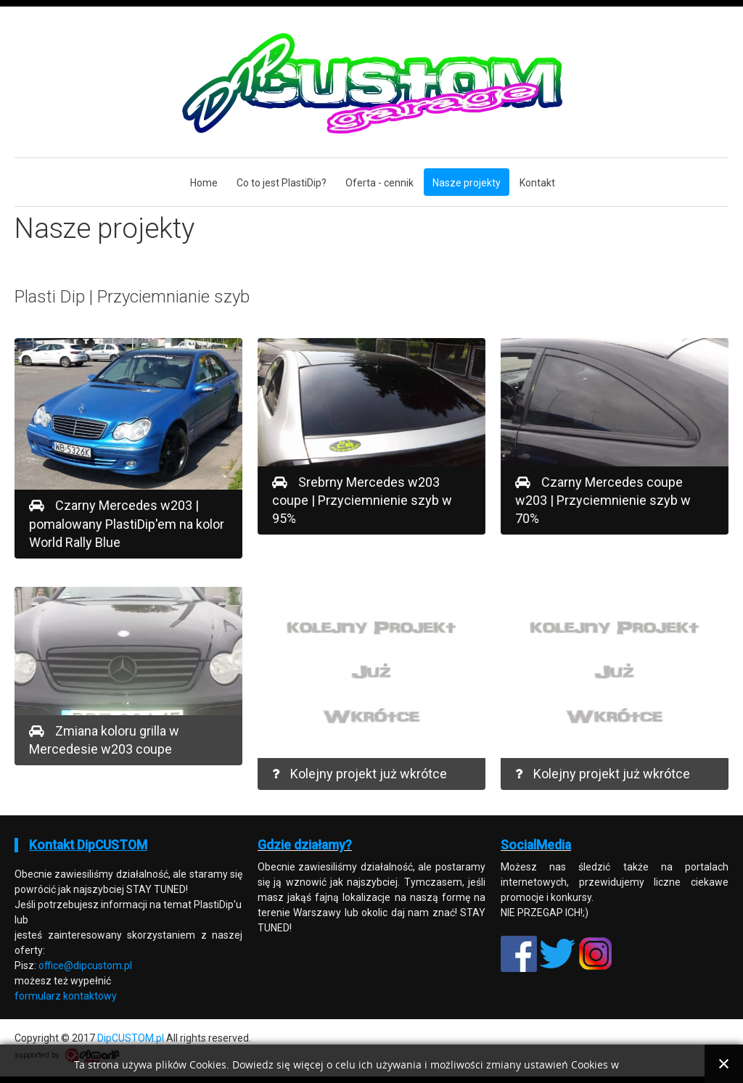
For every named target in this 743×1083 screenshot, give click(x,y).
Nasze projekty (466, 183)
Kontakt (537, 183)
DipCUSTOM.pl (130, 1038)
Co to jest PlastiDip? (282, 183)
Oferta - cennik (379, 183)
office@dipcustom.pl (85, 965)
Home (204, 183)
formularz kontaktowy (66, 996)
